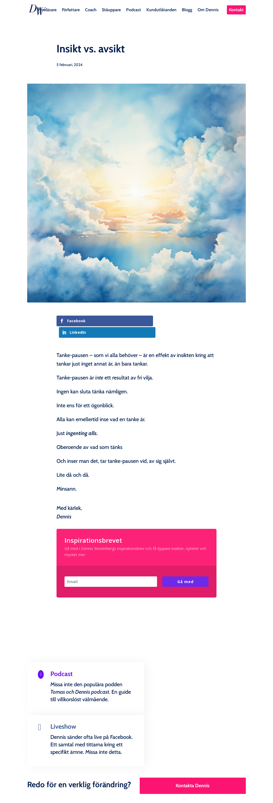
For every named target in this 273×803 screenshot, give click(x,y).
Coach (91, 9)
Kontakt (236, 9)
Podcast (133, 9)
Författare (71, 9)
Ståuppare (111, 9)
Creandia (149, 795)
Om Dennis (208, 9)
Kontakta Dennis (193, 729)
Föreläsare (47, 9)
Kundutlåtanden (161, 9)
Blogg (187, 9)
